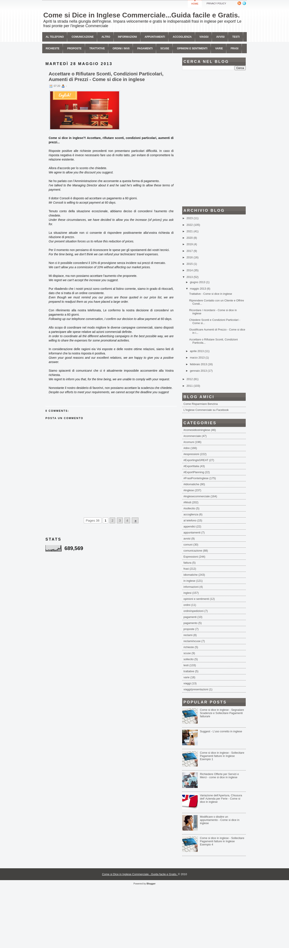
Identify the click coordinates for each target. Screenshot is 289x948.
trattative (188, 671)
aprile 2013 (197, 351)
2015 (190, 263)
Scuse (164, 48)
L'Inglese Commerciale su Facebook (206, 410)
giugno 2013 (198, 282)
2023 (190, 218)
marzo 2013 (197, 357)
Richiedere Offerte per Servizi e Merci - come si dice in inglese (219, 775)
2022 (190, 224)
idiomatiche (190, 574)
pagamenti (190, 617)
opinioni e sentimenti (196, 598)
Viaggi (203, 36)
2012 (190, 379)
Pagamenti (144, 48)
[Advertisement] (214, 138)
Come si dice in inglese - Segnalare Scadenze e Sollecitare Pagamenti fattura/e (222, 713)
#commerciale (192, 436)
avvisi (220, 36)
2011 (190, 385)
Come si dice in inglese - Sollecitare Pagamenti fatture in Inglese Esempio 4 (222, 841)
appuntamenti (191, 532)
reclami (188, 635)
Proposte (74, 48)
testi (186, 665)
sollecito (188, 659)
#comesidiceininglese (196, 430)
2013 (190, 277)
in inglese (189, 580)
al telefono (189, 520)
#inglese (188, 490)
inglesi (187, 592)
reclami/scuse (191, 641)
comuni (188, 544)
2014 (190, 270)
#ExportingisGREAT (195, 460)
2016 (190, 257)
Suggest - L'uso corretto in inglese (221, 731)
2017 (190, 251)
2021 (190, 231)
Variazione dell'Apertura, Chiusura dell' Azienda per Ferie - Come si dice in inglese (221, 798)
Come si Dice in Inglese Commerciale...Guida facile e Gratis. (141, 15)
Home (194, 3)
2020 (190, 237)
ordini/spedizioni (193, 611)
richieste (188, 647)
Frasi (234, 48)
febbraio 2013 (199, 364)
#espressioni (191, 454)
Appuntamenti (155, 36)
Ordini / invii (121, 48)
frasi (186, 568)
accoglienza (190, 514)
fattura (187, 562)
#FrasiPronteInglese (195, 478)
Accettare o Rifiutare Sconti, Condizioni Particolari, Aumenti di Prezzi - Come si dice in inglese (106, 76)
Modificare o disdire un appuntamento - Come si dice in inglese (219, 820)
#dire (186, 448)
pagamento (190, 623)
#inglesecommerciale (196, 496)
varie (186, 677)
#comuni (188, 442)
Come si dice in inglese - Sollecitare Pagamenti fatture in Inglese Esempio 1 (222, 756)
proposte (188, 629)
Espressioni (190, 556)
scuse (187, 653)
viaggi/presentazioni (195, 689)
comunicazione (82, 36)
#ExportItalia (191, 466)
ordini (186, 605)
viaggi (187, 683)
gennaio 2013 (199, 370)
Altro (105, 36)
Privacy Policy (216, 3)
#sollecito (189, 508)
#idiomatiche (191, 484)
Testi (236, 36)
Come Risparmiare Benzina (200, 403)
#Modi (187, 502)
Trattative (97, 48)
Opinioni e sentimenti (192, 48)
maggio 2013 (198, 288)
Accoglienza (182, 36)
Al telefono (55, 36)
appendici (189, 526)
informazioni (191, 586)
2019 (190, 244)
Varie (219, 48)
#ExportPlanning (193, 472)
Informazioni (127, 36)
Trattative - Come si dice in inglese (210, 293)
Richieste (52, 48)
